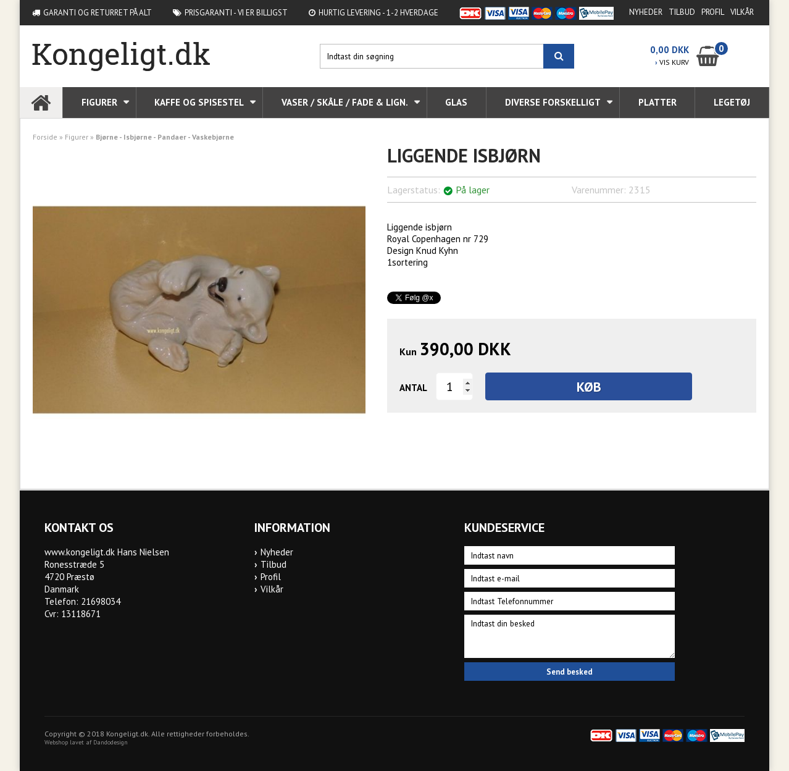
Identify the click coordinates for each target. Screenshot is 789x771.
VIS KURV (672, 62)
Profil (712, 12)
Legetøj (732, 102)
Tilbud (682, 12)
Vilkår (742, 12)
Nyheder (645, 12)
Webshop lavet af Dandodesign (86, 742)
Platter (657, 102)
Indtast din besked (569, 636)
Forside (45, 136)
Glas (456, 102)
